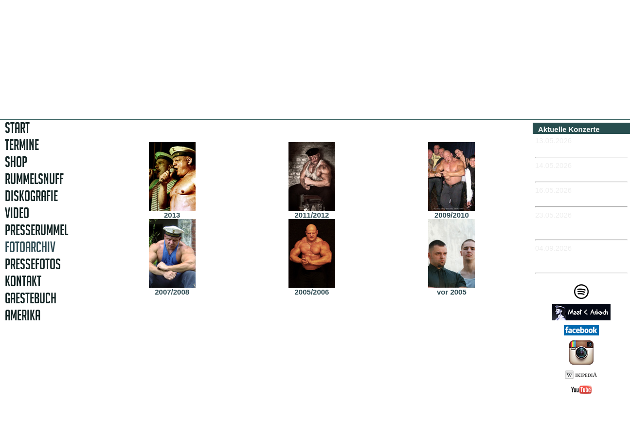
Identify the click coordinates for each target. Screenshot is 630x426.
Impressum (585, 412)
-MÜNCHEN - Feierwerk (575, 149)
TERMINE (22, 145)
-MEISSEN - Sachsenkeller (580, 198)
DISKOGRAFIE (31, 196)
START (17, 128)
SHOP (16, 162)
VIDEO (17, 213)
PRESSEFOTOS (33, 264)
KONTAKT (23, 281)
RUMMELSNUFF (34, 179)
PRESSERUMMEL (36, 230)
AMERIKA (22, 315)
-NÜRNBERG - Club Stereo (581, 173)
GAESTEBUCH (30, 298)
